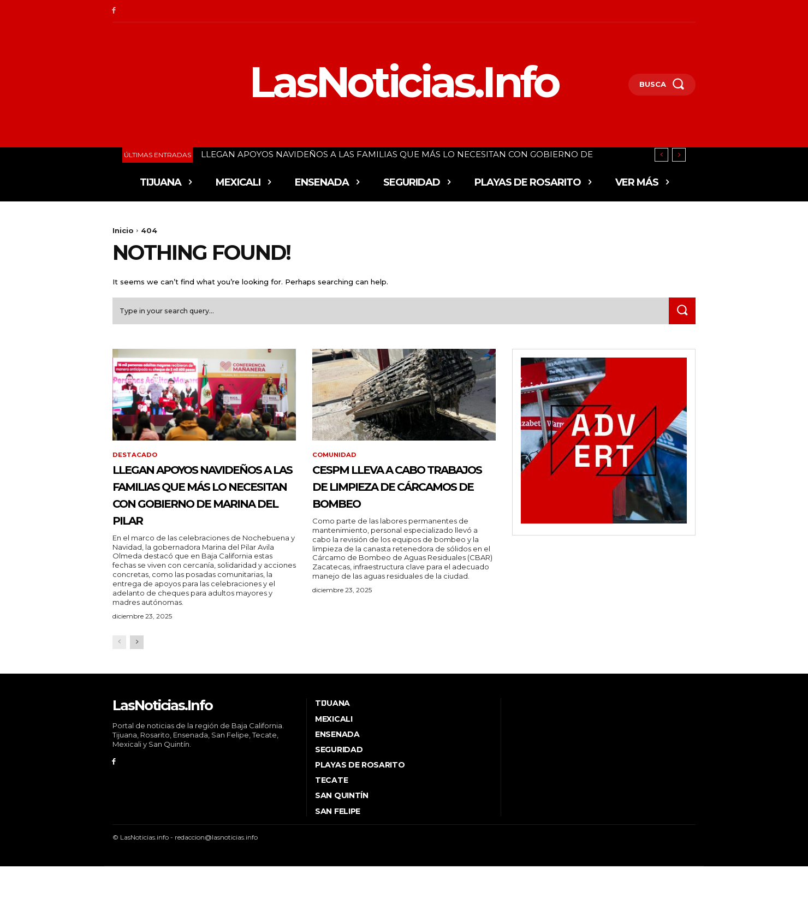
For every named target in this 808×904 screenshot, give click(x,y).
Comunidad (335, 458)
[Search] (681, 313)
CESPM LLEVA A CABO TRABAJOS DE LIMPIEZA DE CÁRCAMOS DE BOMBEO (398, 497)
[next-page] (137, 680)
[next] (679, 155)
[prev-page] (119, 680)
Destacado (135, 458)
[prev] (661, 155)
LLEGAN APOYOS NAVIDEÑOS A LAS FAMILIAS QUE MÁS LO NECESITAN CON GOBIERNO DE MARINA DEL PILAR (194, 514)
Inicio (123, 230)
